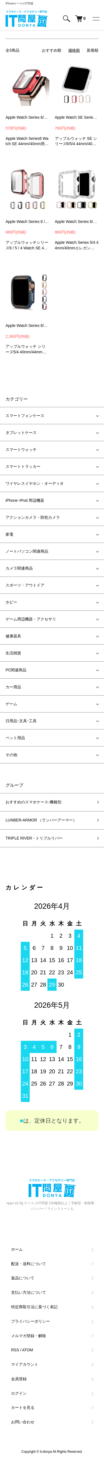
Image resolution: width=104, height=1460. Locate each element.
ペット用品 (15, 738)
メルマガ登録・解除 (28, 1336)
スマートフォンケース (25, 415)
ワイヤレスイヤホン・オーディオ (35, 483)
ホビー (11, 602)
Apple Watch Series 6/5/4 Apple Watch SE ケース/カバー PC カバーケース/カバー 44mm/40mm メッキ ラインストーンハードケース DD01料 (77, 221)
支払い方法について (28, 1292)
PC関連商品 (16, 670)
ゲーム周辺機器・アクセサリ (31, 619)
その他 (11, 755)
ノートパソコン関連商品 (27, 551)
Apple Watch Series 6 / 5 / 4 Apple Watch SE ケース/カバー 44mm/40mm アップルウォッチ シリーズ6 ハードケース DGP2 (27, 221)
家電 (9, 534)
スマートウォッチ (21, 449)
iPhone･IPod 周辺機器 (25, 500)
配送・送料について (28, 1264)
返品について (22, 1278)
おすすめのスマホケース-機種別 (33, 802)
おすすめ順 (51, 50)
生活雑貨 (13, 653)
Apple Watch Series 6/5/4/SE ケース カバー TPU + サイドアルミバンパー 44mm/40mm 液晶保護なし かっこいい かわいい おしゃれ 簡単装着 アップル (27, 325)
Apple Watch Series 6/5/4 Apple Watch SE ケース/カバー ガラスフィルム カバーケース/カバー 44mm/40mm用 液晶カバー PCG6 (27, 117)
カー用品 (13, 687)
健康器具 (13, 636)
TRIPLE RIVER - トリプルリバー (34, 838)
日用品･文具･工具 (21, 721)
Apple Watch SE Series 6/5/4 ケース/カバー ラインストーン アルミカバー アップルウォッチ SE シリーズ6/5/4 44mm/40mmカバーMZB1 (77, 117)
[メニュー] (95, 18)
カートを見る (22, 1407)
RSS (15, 1350)
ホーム (17, 1249)
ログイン (19, 1393)
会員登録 (19, 1379)
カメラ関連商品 (19, 568)
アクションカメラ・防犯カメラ (33, 517)
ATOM (27, 1350)
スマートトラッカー (23, 466)
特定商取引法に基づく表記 (34, 1307)
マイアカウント (24, 1364)
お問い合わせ (22, 1422)
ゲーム (11, 704)
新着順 (92, 50)
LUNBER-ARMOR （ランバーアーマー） (41, 820)
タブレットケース (21, 432)
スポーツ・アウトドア (25, 585)
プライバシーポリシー (30, 1321)
